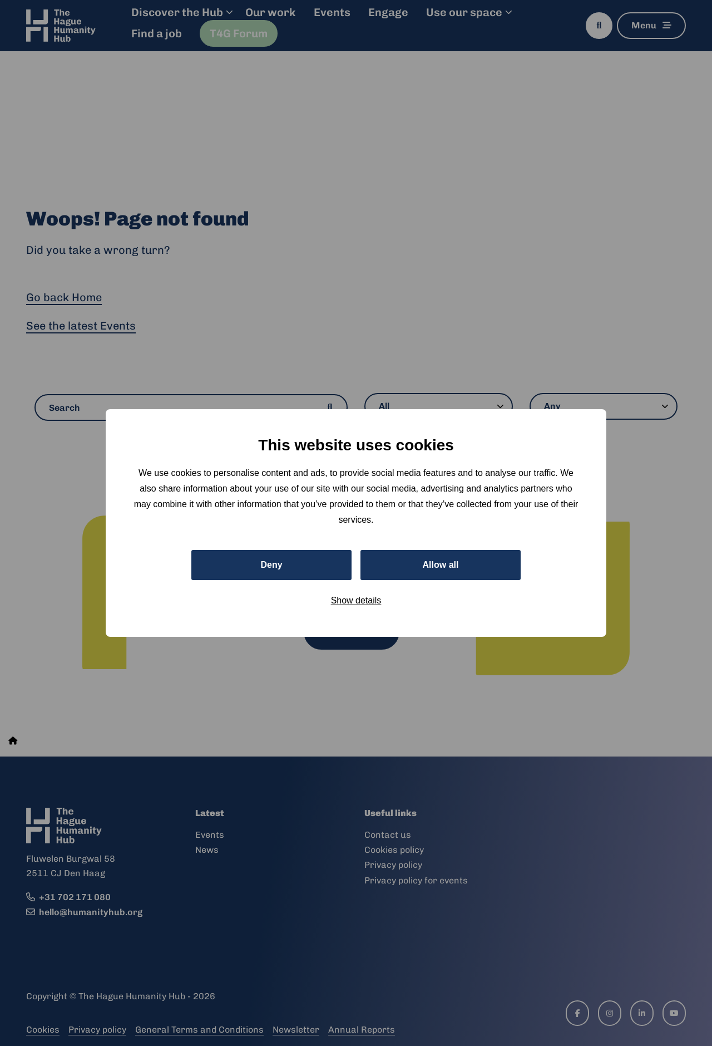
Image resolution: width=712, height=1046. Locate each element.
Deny (271, 564)
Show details (356, 600)
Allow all (441, 564)
